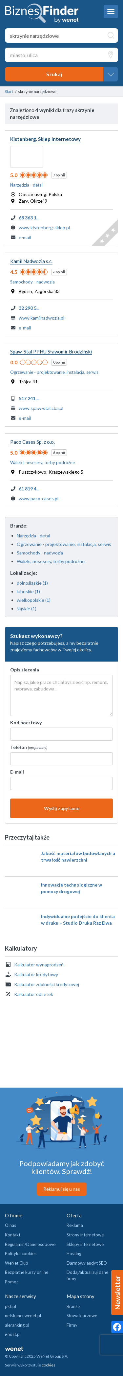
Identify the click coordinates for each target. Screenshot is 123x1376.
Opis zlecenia (24, 669)
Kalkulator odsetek (33, 994)
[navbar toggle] (111, 11)
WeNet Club (16, 1263)
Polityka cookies (20, 1253)
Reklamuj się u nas (61, 1189)
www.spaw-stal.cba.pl (41, 408)
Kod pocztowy (26, 722)
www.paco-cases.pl (38, 498)
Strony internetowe (85, 1234)
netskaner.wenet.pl (23, 1315)
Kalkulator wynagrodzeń (39, 964)
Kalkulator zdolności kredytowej (46, 984)
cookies (48, 1365)
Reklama (75, 1225)
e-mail (25, 237)
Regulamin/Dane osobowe (30, 1244)
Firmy (72, 1325)
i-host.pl (13, 1334)
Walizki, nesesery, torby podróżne (51, 561)
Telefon (28, 747)
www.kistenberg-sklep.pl (44, 227)
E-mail (17, 772)
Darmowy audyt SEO (87, 1263)
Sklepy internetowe (85, 1244)
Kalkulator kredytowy (36, 974)
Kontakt (12, 1234)
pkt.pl (10, 1306)
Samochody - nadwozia (40, 552)
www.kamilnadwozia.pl (41, 318)
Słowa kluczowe (82, 1315)
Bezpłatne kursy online (26, 1272)
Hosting (74, 1253)
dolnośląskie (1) (32, 583)
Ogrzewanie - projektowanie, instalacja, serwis (64, 544)
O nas (10, 1225)
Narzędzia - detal (33, 535)
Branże (73, 1306)
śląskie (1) (26, 608)
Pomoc (11, 1281)
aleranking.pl (17, 1325)
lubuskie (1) (28, 591)
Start (9, 91)
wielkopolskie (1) (34, 600)
